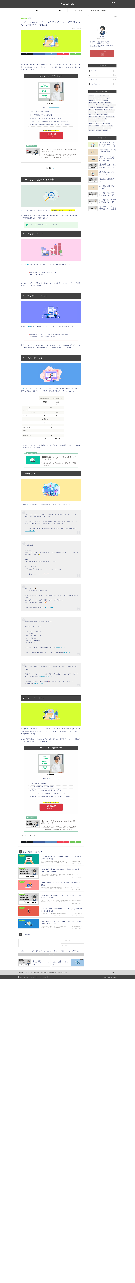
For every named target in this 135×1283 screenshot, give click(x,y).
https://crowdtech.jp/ (54, 107)
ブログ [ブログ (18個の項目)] (102, 121)
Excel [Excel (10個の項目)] (100, 98)
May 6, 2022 (67, 653)
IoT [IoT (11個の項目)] (99, 100)
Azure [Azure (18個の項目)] (99, 95)
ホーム (36, 10)
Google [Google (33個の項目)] (92, 100)
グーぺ (24, 836)
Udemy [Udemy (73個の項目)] (100, 107)
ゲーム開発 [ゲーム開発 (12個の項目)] (110, 112)
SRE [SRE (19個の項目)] (114, 105)
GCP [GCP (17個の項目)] (107, 98)
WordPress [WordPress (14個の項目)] (99, 109)
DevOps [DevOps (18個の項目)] (92, 98)
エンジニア (103, 75)
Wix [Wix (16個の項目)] (91, 109)
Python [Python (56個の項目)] (106, 105)
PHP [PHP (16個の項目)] (99, 105)
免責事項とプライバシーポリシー (27, 978)
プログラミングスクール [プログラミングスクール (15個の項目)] (95, 123)
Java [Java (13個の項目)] (106, 100)
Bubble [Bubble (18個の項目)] (106, 95)
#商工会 (63, 648)
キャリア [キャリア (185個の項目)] (93, 112)
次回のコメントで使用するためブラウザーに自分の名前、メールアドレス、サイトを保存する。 (50, 952)
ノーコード (24, 18)
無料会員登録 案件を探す (51, 135)
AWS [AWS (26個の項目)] (92, 95)
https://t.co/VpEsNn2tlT (46, 677)
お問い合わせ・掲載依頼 (98, 10)
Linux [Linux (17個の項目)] (101, 102)
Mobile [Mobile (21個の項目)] (92, 105)
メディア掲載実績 (42, 978)
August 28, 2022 (44, 574)
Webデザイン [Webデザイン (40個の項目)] (109, 107)
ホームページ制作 (31, 836)
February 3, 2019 (39, 684)
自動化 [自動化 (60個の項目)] (92, 130)
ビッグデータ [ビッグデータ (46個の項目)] (102, 118)
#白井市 (58, 648)
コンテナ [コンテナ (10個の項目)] (92, 114)
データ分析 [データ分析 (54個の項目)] (93, 118)
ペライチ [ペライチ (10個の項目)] (107, 123)
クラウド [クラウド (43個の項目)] (101, 112)
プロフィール (57, 10)
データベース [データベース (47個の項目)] (110, 116)
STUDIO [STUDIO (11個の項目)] (92, 107)
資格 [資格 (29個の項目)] (99, 130)
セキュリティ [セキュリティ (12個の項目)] (93, 116)
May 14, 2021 (49, 608)
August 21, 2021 (30, 531)
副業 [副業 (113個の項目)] (104, 125)
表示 (54, 168)
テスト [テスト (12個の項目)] (102, 116)
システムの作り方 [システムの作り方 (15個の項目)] (102, 114)
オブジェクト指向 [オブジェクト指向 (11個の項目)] (110, 109)
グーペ (55, 64)
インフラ (103, 71)
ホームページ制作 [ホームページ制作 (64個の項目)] (94, 125)
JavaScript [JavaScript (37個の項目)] (93, 102)
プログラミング (103, 84)
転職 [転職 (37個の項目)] (106, 130)
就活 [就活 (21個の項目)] (110, 125)
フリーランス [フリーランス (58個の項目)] (93, 121)
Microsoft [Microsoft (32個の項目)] (108, 102)
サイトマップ (78, 10)
